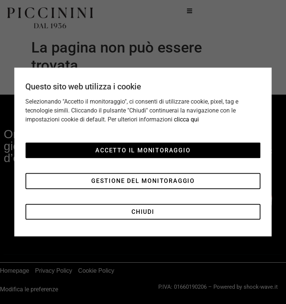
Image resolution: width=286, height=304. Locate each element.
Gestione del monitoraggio (143, 180)
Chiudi (143, 211)
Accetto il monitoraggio (142, 149)
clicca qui (186, 119)
